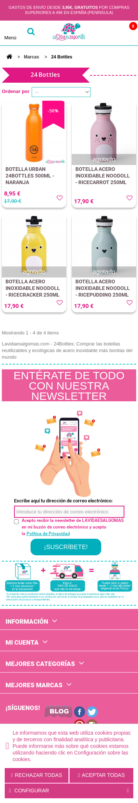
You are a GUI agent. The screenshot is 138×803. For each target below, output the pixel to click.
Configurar (69, 791)
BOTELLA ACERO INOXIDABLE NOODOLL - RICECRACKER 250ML (33, 288)
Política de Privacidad (48, 533)
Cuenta (106, 33)
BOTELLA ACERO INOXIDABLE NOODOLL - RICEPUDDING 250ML (102, 288)
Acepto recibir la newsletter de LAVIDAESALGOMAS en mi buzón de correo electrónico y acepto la (73, 527)
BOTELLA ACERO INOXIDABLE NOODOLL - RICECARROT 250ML (102, 175)
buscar (31, 33)
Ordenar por (15, 91)
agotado (104, 159)
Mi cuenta (22, 642)
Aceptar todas (101, 775)
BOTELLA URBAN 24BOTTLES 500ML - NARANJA (30, 175)
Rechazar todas (36, 775)
